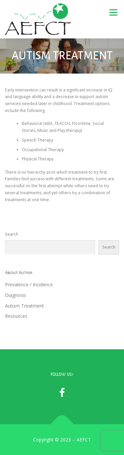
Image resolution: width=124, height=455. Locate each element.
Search (11, 234)
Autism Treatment (24, 306)
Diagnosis (15, 295)
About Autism (18, 272)
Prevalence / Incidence (29, 284)
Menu (112, 12)
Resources (16, 316)
